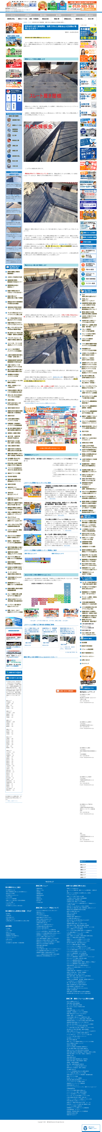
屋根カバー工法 (22, 19)
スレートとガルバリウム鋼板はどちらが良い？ (77, 946)
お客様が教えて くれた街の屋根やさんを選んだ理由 (17, 920)
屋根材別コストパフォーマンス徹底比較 (76, 1083)
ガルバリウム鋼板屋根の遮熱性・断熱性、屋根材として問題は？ (81, 961)
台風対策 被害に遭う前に (42, 922)
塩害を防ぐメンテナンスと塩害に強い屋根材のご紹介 (79, 1104)
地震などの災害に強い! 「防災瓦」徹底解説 (76, 972)
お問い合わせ (89, 15)
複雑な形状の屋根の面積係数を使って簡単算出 (77, 1059)
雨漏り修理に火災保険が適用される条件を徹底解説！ (79, 991)
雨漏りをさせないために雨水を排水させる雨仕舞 (78, 1050)
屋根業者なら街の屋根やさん (12, 935)
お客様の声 (28, 15)
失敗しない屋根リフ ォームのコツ (74, 921)
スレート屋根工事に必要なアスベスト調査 (76, 1072)
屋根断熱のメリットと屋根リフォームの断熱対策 (78, 1107)
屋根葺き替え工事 (58, 377)
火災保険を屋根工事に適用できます (44, 926)
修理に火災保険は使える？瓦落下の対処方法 (77, 984)
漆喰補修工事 (40, 893)
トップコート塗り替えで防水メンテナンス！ (77, 1036)
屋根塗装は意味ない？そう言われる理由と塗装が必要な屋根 (80, 1020)
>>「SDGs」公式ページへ (11, 800)
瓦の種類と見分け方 (71, 1069)
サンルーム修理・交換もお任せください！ (46, 936)
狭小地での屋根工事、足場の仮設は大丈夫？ (77, 942)
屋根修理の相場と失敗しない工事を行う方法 (77, 923)
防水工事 (90, 19)
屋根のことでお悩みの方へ (73, 888)
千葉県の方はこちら (51, 617)
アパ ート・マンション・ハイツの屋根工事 (46, 929)
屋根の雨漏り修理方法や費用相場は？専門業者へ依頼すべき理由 (81, 1052)
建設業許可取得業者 (10, 934)
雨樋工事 (56, 19)
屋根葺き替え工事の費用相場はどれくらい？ (46, 955)
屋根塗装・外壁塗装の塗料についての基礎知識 (77, 1111)
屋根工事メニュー (41, 912)
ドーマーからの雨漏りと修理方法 (74, 1106)
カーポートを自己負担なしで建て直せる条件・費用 (48, 931)
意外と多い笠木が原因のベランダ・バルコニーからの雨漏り (80, 1024)
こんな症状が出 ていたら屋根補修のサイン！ (77, 981)
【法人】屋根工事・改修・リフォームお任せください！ (49, 948)
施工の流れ (43, 15)
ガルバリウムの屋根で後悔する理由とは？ (76, 1090)
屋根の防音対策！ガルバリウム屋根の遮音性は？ (78, 965)
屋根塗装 (39, 892)
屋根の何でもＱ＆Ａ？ (72, 1114)
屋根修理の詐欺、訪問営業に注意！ (75, 899)
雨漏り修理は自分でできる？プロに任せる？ (77, 1013)
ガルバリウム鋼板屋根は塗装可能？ (75, 960)
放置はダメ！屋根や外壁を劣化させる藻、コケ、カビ (79, 1102)
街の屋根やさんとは (10, 890)
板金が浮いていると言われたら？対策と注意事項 (78, 906)
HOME (25, 22)
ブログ (29, 22)
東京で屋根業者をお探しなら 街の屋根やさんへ (16, 891)
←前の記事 (32, 620)
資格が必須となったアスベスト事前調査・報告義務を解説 (80, 1074)
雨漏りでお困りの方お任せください (44, 919)
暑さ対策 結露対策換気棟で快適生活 (75, 1064)
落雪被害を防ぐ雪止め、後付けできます (76, 974)
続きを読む (53, 498)
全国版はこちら (71, 617)
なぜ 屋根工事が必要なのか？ (73, 918)
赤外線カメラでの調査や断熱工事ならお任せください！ (49, 933)
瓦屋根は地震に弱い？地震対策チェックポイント (78, 970)
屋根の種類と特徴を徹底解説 (73, 1003)
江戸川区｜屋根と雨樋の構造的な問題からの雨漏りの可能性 (56, 620)
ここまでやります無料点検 (42, 915)
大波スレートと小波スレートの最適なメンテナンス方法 (79, 1099)
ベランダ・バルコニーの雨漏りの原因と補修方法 (78, 1032)
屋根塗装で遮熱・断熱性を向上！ (74, 916)
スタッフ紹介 (9, 930)
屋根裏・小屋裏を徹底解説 (73, 1062)
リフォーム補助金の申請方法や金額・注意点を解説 (48, 954)
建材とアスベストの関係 (72, 1076)
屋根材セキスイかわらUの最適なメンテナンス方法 (78, 941)
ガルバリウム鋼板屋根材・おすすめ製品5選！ (77, 953)
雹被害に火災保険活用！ (72, 989)
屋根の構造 (69, 1008)
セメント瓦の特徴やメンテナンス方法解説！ (77, 1093)
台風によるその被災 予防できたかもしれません (77, 988)
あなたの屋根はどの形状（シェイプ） (75, 1043)
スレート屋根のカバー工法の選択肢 (75, 928)
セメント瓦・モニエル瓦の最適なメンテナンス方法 (78, 1095)
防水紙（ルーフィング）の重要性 (74, 1078)
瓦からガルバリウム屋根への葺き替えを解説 (77, 958)
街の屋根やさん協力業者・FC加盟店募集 (15, 942)
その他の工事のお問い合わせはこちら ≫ (51, 448)
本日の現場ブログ (10, 917)
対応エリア (8, 932)
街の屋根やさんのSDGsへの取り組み (14, 905)
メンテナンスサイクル (72, 894)
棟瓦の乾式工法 (70, 968)
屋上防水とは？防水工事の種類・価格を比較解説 (78, 1029)
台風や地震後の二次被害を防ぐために (75, 986)
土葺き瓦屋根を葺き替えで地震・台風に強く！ (77, 1097)
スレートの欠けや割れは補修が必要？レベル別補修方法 (79, 930)
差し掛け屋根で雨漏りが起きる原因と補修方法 (77, 1048)
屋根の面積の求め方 (71, 1057)
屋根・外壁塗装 (33, 19)
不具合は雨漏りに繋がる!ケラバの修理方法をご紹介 (78, 1017)
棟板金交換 (45, 19)
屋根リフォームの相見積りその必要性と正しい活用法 (79, 893)
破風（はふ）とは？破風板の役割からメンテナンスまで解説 (80, 1041)
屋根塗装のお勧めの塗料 (72, 1113)
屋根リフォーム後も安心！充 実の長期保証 (15, 900)
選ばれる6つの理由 (10, 893)
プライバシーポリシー (11, 937)
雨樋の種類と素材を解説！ (42, 945)
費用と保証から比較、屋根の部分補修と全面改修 (78, 925)
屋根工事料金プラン (41, 914)
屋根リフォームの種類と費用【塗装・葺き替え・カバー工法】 (81, 927)
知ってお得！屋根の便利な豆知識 (74, 1004)
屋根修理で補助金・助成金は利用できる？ (46, 952)
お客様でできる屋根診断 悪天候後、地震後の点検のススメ (81, 979)
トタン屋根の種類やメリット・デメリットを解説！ (78, 932)
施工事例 (58, 15)
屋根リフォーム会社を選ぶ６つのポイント (76, 977)
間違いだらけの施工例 (72, 913)
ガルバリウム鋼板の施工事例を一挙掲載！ (76, 944)
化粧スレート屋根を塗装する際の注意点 (76, 937)
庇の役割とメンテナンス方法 (73, 1038)
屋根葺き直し (79, 19)
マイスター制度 (9, 902)
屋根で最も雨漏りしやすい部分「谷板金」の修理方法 (79, 1053)
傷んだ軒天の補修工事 (72, 1039)
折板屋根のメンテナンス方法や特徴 (75, 934)
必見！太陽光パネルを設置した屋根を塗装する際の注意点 (80, 935)
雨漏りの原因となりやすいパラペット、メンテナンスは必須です (81, 1031)
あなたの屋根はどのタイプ (73, 1001)
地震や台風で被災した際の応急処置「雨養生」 (77, 1060)
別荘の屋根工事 (40, 947)
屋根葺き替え (11, 19)
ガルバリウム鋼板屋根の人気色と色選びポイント (78, 963)
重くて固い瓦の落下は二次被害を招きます (76, 982)
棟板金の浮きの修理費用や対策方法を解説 (76, 909)
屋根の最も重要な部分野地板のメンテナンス (77, 1079)
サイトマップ (9, 941)
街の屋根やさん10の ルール (12, 895)
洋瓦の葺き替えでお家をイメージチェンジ (76, 1100)
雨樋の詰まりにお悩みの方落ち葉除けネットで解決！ (48, 941)
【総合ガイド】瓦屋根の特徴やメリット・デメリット (79, 967)
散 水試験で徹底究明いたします (44, 921)
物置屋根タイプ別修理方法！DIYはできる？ (46, 935)
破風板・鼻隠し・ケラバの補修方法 (75, 1015)
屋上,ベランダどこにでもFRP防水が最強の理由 (77, 1025)
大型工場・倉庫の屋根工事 (42, 928)
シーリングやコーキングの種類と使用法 (76, 1081)
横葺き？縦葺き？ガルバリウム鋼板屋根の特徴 (77, 955)
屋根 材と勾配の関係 (71, 1045)
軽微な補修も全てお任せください (44, 917)
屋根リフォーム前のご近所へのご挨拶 (75, 896)
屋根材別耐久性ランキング (73, 1085)
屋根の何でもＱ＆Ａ (10, 919)
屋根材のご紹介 (70, 1055)
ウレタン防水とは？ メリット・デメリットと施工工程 (79, 1034)
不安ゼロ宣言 (9, 897)
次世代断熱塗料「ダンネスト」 (74, 1109)
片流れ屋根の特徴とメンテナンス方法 (75, 1010)
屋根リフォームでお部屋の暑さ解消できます (77, 1066)
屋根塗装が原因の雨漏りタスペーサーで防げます (78, 1022)
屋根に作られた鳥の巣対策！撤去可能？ (45, 943)
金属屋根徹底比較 (71, 1088)
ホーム (13, 15)
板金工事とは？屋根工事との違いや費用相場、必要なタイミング (81, 907)
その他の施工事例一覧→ (71, 652)
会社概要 (73, 15)
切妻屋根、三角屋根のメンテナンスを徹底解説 (77, 1011)
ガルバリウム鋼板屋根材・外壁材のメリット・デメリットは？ (81, 956)
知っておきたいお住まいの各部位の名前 (76, 1006)
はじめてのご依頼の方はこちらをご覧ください (47, 910)
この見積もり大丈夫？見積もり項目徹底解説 (77, 898)
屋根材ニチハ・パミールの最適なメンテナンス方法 (78, 939)
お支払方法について (10, 904)
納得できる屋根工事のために (73, 911)
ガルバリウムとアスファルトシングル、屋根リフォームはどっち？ (82, 1086)
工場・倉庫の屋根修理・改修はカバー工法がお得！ (48, 938)
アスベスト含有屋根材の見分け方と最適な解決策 (78, 1071)
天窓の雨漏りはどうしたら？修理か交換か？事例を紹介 (79, 1018)
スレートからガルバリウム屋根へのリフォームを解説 (79, 948)
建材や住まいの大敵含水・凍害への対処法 (76, 1067)
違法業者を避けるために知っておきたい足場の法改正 (79, 993)
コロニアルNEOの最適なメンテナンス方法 (76, 951)
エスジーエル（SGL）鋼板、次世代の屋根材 (77, 1092)
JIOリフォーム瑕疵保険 (11, 898)
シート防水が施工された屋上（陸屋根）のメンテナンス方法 (80, 1027)
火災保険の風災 (63, 244)
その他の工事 (40, 902)
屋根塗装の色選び (71, 914)
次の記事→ (66, 620)
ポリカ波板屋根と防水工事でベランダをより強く (47, 950)
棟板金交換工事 (40, 895)
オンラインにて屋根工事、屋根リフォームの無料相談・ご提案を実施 (82, 891)
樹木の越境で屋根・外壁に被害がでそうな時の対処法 (79, 975)
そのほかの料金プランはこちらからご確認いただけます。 (41, 403)
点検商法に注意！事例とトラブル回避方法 (76, 901)
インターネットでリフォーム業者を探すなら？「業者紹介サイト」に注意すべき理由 (82, 904)
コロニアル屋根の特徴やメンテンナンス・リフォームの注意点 (81, 949)
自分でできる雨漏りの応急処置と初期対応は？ (77, 1046)
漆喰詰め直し (68, 19)
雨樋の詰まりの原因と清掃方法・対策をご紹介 (47, 940)
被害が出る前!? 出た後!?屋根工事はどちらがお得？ (78, 920)
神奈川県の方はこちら (31, 617)
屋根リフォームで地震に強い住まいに (45, 924)
